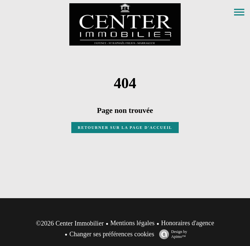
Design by (171, 234)
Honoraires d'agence (187, 222)
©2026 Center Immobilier (70, 223)
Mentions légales (132, 222)
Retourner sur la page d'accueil (125, 127)
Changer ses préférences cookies (111, 234)
